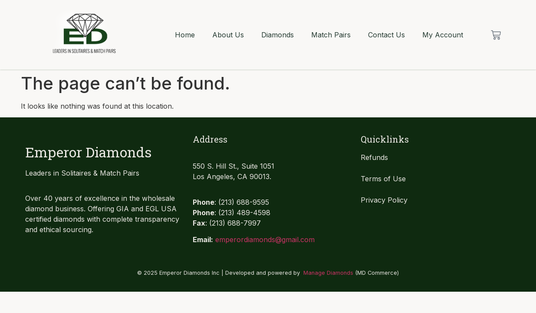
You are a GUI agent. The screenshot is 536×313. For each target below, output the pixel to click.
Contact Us (386, 34)
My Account (442, 34)
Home (185, 34)
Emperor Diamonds (88, 152)
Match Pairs (331, 34)
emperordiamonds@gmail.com (265, 239)
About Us (228, 34)
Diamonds (277, 34)
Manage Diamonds (328, 273)
